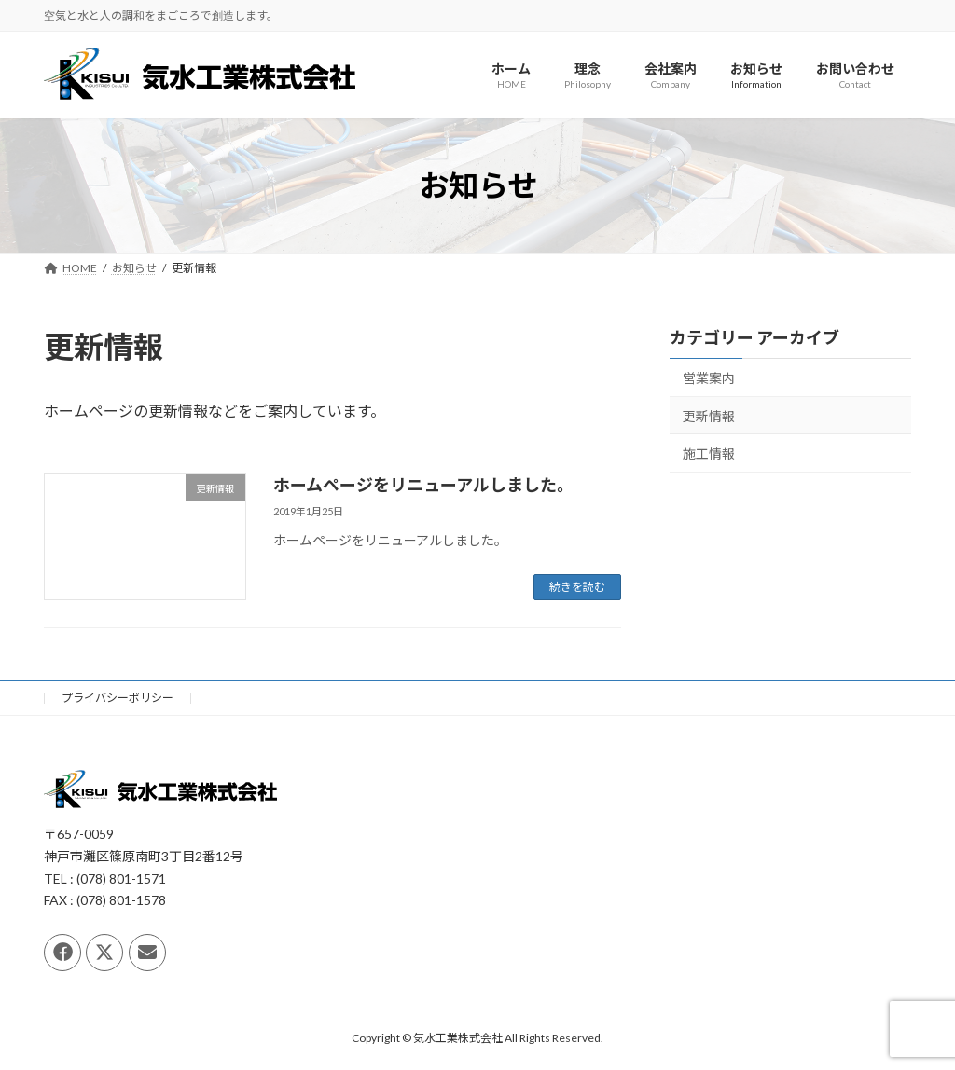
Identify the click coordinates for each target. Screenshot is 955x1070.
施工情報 (709, 454)
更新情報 (709, 416)
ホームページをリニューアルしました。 (423, 484)
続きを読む (577, 587)
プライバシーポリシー (117, 698)
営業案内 (709, 378)
